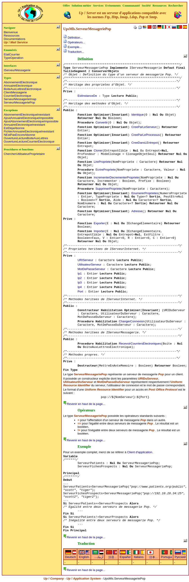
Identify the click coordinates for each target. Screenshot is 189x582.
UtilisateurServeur (89, 264)
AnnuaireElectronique (18, 85)
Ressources (12, 35)
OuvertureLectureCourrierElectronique (29, 141)
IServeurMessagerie (17, 70)
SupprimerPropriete (109, 188)
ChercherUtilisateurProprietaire (24, 154)
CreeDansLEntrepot (144, 142)
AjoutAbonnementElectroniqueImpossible (31, 121)
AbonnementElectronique (20, 82)
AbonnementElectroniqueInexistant (27, 114)
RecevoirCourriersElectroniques (140, 343)
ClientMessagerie (15, 92)
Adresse (136, 211)
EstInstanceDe (87, 95)
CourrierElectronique (17, 95)
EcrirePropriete (105, 169)
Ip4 (80, 287)
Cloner (98, 150)
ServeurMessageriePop (19, 102)
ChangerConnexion (132, 321)
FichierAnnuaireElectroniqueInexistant (29, 131)
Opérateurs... (74, 42)
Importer (99, 231)
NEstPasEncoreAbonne (19, 134)
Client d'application (139, 452)
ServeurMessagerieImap (20, 99)
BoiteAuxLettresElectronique (22, 89)
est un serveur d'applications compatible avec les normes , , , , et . (122, 15)
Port (80, 291)
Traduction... (73, 51)
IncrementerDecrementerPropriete (116, 177)
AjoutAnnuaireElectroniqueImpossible (29, 118)
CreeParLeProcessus (145, 134)
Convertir (102, 122)
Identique (137, 114)
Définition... (73, 37)
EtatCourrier (12, 54)
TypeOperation (13, 57)
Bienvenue (11, 32)
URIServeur (85, 260)
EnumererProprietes (144, 193)
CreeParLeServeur (143, 127)
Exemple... (72, 47)
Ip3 (80, 282)
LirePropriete (102, 161)
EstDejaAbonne (14, 128)
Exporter (99, 223)
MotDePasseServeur (91, 269)
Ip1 (80, 273)
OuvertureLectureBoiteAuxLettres (26, 138)
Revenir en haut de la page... (84, 404)
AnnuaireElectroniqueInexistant (24, 124)
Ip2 (80, 278)
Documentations (14, 39)
